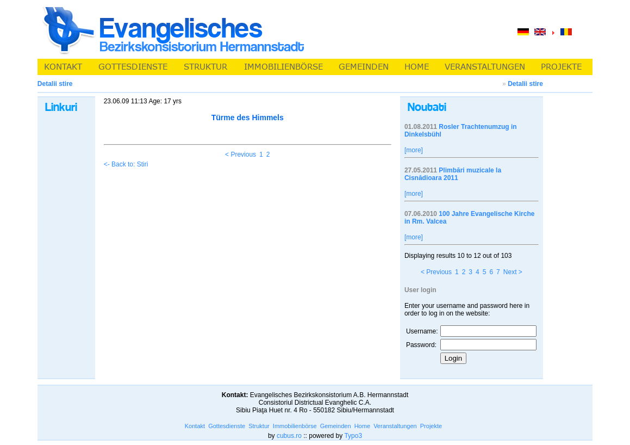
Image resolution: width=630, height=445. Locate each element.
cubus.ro (289, 436)
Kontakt (195, 426)
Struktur (259, 426)
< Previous (240, 154)
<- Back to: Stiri (126, 164)
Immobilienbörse (295, 426)
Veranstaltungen (395, 426)
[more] (413, 150)
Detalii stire (525, 84)
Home (362, 426)
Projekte (431, 426)
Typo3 (353, 436)
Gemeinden (335, 426)
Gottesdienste (226, 426)
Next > (512, 272)
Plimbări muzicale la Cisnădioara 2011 (452, 174)
